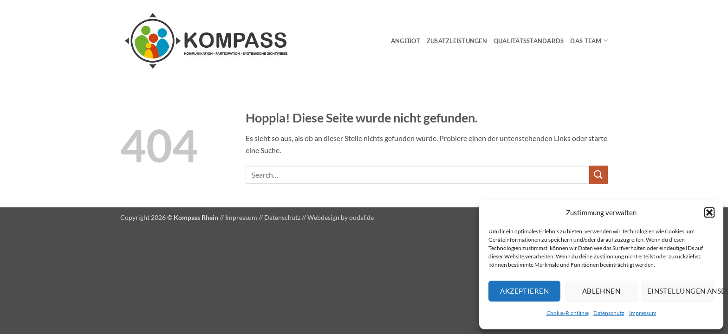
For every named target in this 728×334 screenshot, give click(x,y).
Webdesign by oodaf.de (340, 217)
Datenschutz (608, 312)
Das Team (589, 40)
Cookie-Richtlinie (567, 312)
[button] (709, 212)
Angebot (405, 41)
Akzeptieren (524, 291)
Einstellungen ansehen (680, 291)
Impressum (642, 312)
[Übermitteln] (598, 175)
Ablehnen (601, 291)
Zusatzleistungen (457, 41)
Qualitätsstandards (529, 41)
